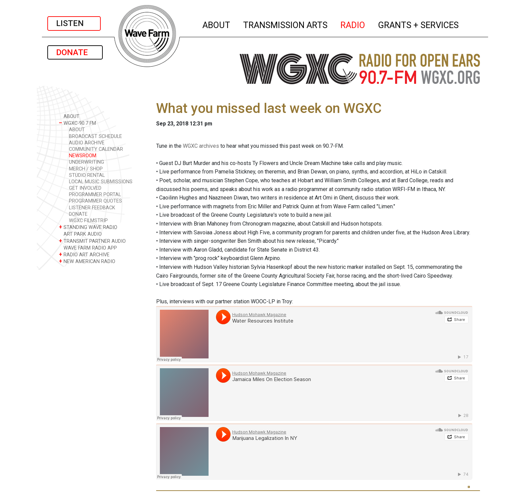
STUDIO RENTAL (87, 175)
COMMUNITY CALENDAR (96, 149)
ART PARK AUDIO (80, 234)
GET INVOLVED (85, 188)
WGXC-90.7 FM (77, 123)
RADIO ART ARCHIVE (84, 254)
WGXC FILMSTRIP (88, 221)
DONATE (75, 52)
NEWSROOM (82, 156)
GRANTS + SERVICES (418, 24)
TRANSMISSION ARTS (285, 24)
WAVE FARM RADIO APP (88, 247)
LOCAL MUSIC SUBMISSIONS (100, 182)
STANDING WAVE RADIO (88, 227)
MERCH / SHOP (86, 169)
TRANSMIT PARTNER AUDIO (92, 241)
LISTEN (74, 23)
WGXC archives (201, 146)
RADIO (353, 24)
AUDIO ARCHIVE (86, 143)
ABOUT (216, 24)
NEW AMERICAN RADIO (87, 261)
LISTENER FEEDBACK (92, 208)
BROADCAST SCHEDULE (95, 136)
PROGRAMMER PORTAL (95, 194)
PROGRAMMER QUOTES (95, 201)
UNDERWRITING (86, 162)
